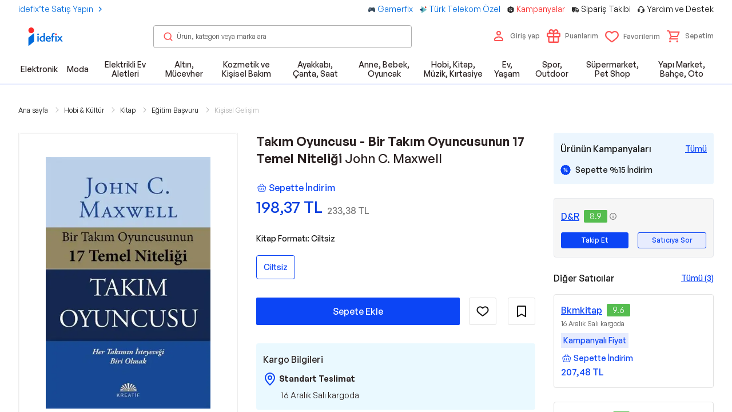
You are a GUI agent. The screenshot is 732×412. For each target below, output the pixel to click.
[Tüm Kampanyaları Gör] (696, 149)
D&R (570, 216)
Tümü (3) (697, 278)
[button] (690, 36)
